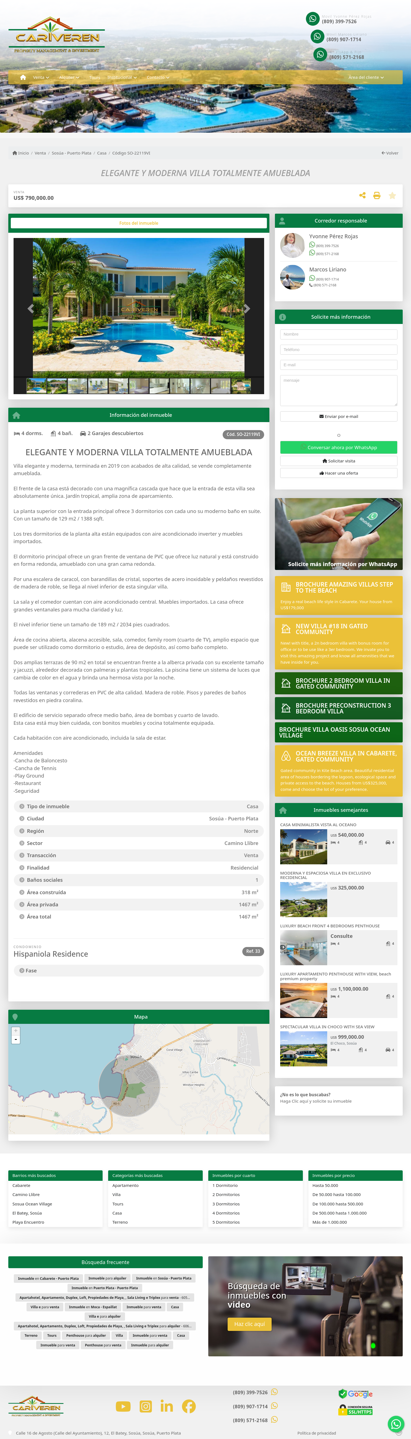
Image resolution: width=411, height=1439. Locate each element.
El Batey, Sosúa (27, 1213)
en (48, 1278)
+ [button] (16, 1031)
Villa (117, 1194)
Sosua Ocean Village (32, 1204)
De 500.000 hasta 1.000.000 (340, 1213)
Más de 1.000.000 (330, 1222)
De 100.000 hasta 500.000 (338, 1204)
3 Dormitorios (226, 1204)
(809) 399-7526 (339, 21)
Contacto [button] (156, 77)
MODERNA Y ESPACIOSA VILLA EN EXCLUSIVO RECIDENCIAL (325, 875)
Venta (40, 153)
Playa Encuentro (28, 1222)
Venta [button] (39, 77)
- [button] (16, 1039)
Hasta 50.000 (325, 1185)
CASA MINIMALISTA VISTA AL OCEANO (318, 824)
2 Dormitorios (226, 1194)
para (107, 1278)
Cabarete (21, 1185)
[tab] (34, 223)
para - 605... (105, 1297)
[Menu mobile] (23, 77)
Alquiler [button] (66, 77)
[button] (32, 308)
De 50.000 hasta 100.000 (337, 1194)
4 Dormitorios (226, 1213)
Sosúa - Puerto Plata (71, 153)
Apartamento (126, 1185)
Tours (94, 77)
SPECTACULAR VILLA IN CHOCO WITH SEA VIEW (327, 1026)
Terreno (120, 1222)
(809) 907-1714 (344, 39)
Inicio (20, 153)
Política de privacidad (317, 1433)
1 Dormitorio (225, 1185)
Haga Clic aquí (294, 1101)
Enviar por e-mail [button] (338, 416)
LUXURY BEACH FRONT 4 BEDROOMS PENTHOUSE (330, 925)
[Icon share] (123, 1406)
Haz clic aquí (249, 1324)
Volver (390, 153)
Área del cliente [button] (363, 77)
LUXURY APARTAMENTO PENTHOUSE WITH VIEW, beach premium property (335, 976)
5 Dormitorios (226, 1222)
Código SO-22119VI (131, 153)
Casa (101, 153)
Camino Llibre (26, 1194)
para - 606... (105, 1326)
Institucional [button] (120, 77)
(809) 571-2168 (346, 57)
